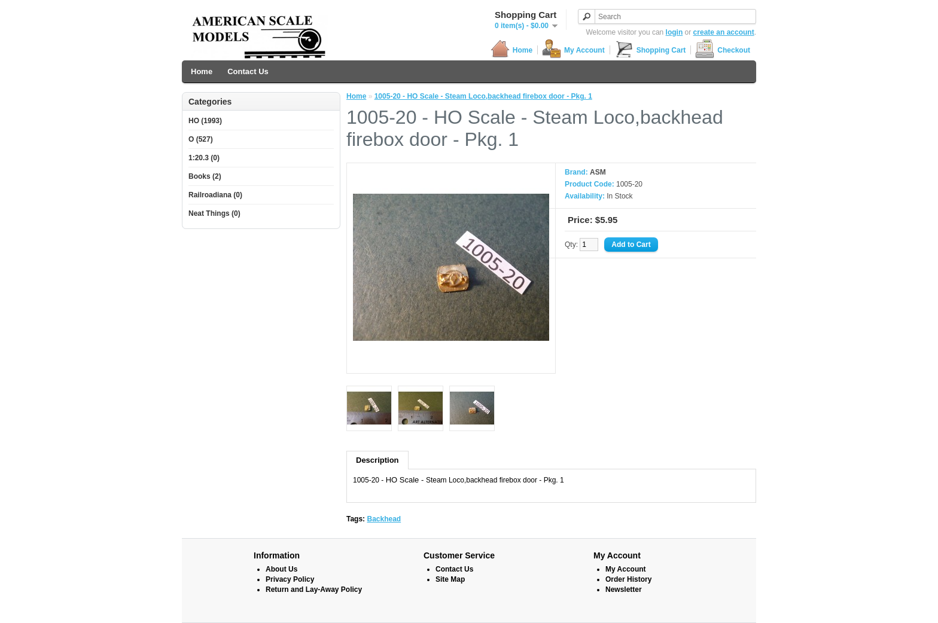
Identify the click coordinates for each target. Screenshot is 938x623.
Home (511, 49)
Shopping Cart (650, 49)
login (674, 32)
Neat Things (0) (214, 213)
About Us (281, 569)
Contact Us (248, 71)
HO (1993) (205, 121)
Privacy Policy (290, 579)
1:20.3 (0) (204, 158)
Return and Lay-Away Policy (314, 589)
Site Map (450, 579)
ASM (598, 172)
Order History (628, 579)
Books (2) (204, 176)
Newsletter (623, 589)
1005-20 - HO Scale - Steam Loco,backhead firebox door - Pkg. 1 (483, 96)
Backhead (384, 519)
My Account (573, 49)
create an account (723, 32)
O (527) (200, 139)
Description (377, 460)
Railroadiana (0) (215, 195)
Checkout (722, 49)
